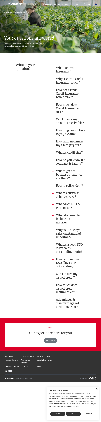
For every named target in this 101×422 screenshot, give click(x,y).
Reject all (58, 414)
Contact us (60, 4)
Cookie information (44, 396)
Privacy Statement (27, 396)
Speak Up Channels (11, 400)
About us (29, 4)
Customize (88, 414)
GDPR (39, 406)
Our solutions (36, 4)
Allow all (73, 414)
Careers (55, 4)
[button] (5, 4)
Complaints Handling (12, 406)
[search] (77, 4)
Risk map (67, 4)
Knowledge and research (46, 4)
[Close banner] (97, 389)
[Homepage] (15, 4)
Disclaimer (24, 406)
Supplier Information (44, 400)
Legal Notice (9, 396)
